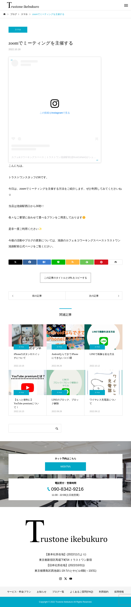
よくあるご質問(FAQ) (81, 591)
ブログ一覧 (58, 591)
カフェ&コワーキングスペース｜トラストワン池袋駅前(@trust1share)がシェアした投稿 (58, 157)
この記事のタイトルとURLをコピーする (65, 277)
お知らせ (41, 591)
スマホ (18, 29)
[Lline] (58, 262)
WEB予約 (65, 466)
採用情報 (119, 591)
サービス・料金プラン (19, 591)
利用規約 (103, 591)
